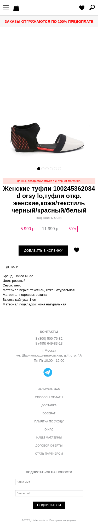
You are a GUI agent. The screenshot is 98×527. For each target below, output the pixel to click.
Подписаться (49, 505)
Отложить (76, 250)
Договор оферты (49, 445)
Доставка (48, 405)
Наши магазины (49, 437)
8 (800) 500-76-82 (48, 338)
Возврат (49, 413)
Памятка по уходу (49, 421)
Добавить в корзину (43, 250)
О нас (49, 429)
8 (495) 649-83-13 (48, 343)
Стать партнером (49, 453)
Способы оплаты (49, 397)
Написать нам (49, 389)
